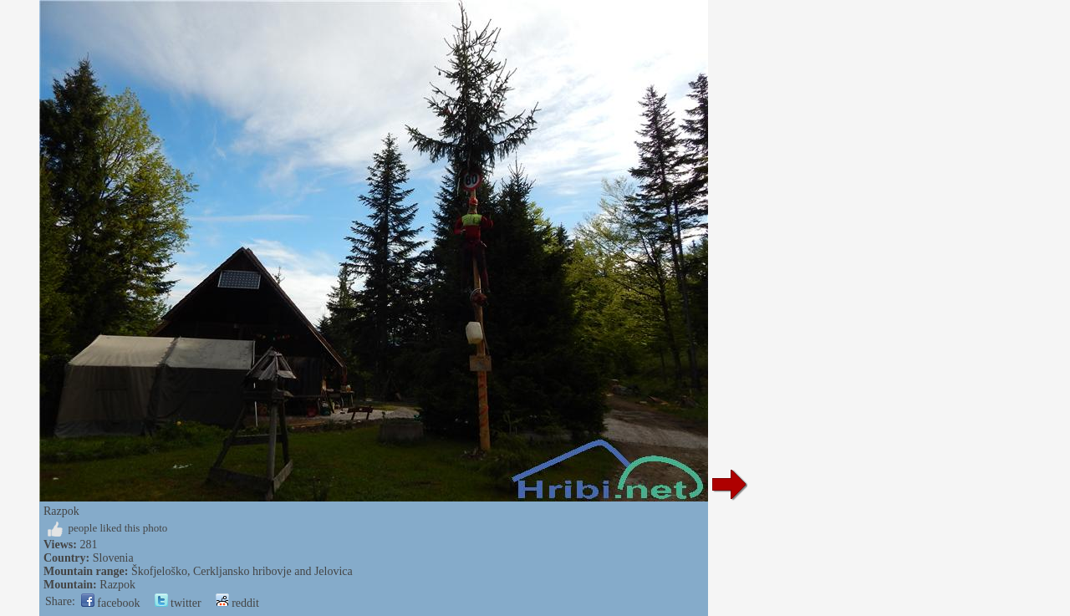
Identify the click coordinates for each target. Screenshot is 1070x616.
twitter (178, 603)
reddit (237, 603)
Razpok (117, 584)
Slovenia (113, 558)
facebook (110, 603)
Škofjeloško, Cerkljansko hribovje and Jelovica (242, 571)
